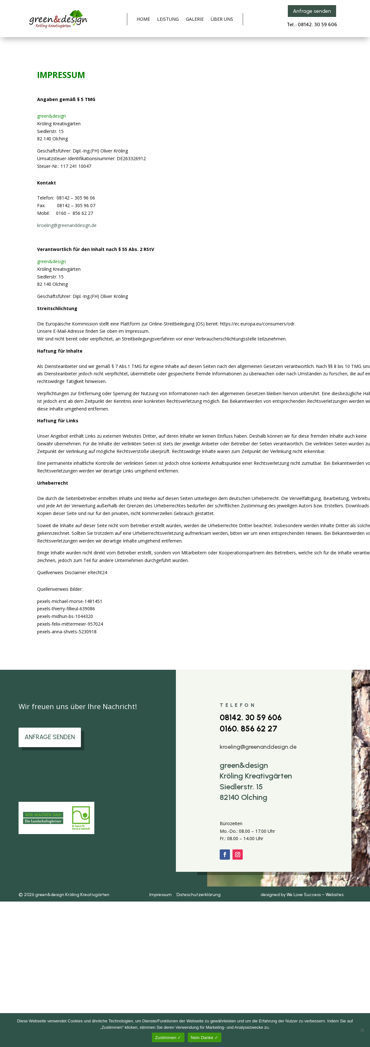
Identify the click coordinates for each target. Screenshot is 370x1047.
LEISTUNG (168, 19)
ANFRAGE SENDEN (51, 738)
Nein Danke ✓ (204, 1037)
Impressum (161, 894)
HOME (143, 19)
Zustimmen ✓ (168, 1037)
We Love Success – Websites (315, 894)
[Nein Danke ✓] (362, 1030)
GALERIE (195, 19)
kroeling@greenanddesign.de (67, 225)
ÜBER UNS (222, 19)
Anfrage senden (312, 11)
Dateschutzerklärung (198, 894)
